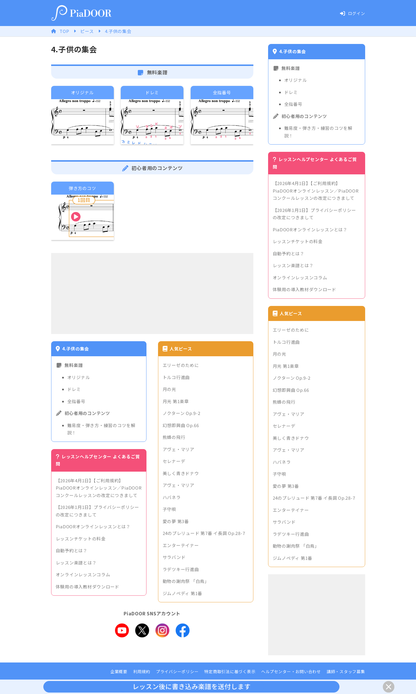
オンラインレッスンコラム (83, 574)
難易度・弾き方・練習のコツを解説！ (101, 429)
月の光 (169, 389)
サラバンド (174, 557)
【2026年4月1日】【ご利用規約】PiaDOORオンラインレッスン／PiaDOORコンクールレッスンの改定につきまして (99, 487)
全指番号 (76, 401)
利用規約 (141, 671)
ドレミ (74, 389)
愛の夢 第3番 (176, 521)
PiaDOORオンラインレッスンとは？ (93, 526)
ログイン (352, 13)
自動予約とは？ (72, 550)
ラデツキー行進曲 (181, 569)
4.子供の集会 (118, 31)
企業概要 (118, 671)
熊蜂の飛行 (174, 437)
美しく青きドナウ (181, 473)
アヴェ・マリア (178, 449)
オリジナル (78, 377)
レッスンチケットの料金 (81, 539)
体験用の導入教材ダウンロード (88, 587)
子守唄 (169, 509)
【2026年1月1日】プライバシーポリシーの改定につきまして (97, 511)
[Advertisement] (152, 293)
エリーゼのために (181, 365)
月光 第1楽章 (176, 401)
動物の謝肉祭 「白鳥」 (186, 581)
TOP (64, 31)
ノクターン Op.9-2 (181, 413)
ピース (87, 31)
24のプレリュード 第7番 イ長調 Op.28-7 (204, 533)
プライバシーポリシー (177, 671)
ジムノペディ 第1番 (183, 593)
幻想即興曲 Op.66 (181, 425)
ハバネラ (172, 497)
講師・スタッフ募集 (346, 671)
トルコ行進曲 (176, 377)
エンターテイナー (181, 545)
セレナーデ (174, 461)
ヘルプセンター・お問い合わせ (291, 671)
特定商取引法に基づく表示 (229, 671)
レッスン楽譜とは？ (76, 563)
